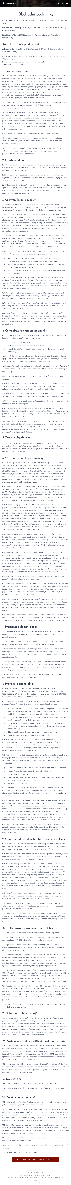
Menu (67, 3)
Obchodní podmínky (35, 1170)
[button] (59, 3)
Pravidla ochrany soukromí (35, 1173)
